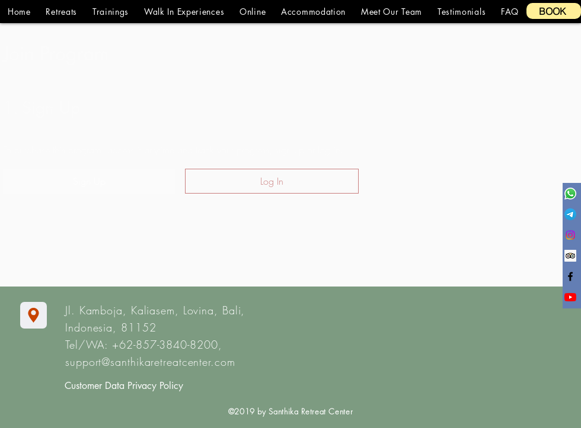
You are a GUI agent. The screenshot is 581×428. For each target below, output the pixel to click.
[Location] (33, 315)
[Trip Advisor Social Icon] (570, 256)
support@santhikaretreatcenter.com (150, 362)
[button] (62, 11)
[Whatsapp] (570, 193)
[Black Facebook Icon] (570, 276)
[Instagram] (570, 235)
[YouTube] (570, 297)
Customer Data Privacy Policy (124, 385)
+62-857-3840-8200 (165, 344)
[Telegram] (570, 214)
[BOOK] (553, 11)
